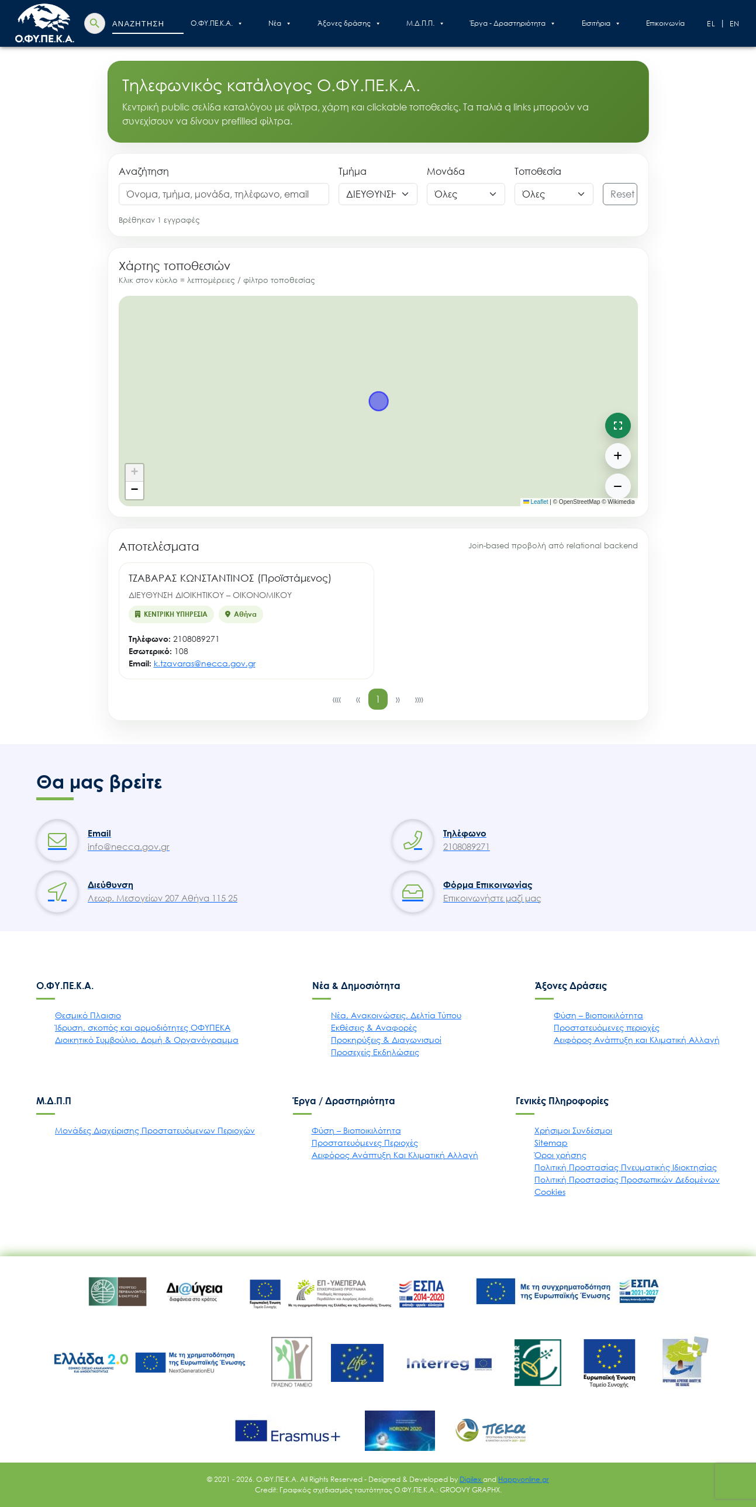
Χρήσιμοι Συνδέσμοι (573, 1130)
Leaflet (535, 502)
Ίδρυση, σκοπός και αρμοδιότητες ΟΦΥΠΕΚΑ (142, 1027)
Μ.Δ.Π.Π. (425, 23)
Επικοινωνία (665, 23)
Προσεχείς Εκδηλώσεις (375, 1052)
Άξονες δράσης (349, 23)
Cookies (549, 1192)
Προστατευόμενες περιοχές (607, 1027)
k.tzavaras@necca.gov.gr (205, 663)
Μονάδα (446, 171)
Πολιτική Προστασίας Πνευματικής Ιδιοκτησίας (625, 1167)
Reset (622, 194)
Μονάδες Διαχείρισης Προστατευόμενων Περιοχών (155, 1130)
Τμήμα (353, 171)
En (735, 23)
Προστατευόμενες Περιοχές (365, 1142)
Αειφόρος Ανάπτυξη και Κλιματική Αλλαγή (637, 1040)
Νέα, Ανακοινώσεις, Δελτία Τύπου (396, 1015)
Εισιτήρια (601, 23)
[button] (134, 473)
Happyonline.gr (523, 1479)
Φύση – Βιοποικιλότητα (598, 1015)
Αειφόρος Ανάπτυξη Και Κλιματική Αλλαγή (395, 1155)
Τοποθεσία (538, 171)
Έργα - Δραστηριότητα (513, 23)
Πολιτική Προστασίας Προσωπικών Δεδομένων (627, 1179)
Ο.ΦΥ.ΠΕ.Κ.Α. (217, 23)
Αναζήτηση (144, 171)
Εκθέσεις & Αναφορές (374, 1027)
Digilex (471, 1479)
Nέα (280, 23)
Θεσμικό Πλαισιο (88, 1015)
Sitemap (551, 1142)
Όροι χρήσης (560, 1155)
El (711, 23)
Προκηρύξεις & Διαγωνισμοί (386, 1040)
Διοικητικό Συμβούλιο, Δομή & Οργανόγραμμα (147, 1040)
